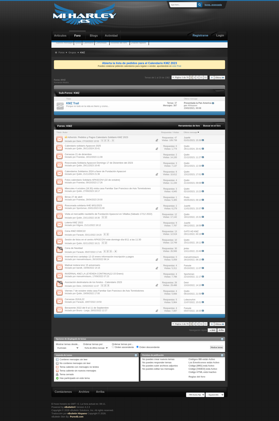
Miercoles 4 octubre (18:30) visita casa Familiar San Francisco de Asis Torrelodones (108, 188)
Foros (61, 52)
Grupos (72, 52)
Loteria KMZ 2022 (74, 222)
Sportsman (81, 208)
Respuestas (166, 132)
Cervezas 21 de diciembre (78, 154)
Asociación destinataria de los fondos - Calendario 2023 (93, 282)
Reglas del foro (197, 376)
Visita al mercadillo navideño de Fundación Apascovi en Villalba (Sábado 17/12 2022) (108, 214)
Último (219, 77)
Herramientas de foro (189, 126)
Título (58, 132)
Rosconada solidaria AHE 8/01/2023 (83, 205)
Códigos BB (195, 359)
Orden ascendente (123, 347)
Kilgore (79, 225)
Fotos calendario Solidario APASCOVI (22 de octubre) (92, 180)
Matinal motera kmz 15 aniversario (82, 265)
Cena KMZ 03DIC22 (75, 231)
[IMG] (199, 365)
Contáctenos (63, 391)
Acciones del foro (118, 43)
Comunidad (101, 43)
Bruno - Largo (82, 310)
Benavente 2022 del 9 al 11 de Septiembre (87, 307)
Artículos (60, 35)
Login (220, 35)
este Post (176, 66)
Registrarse (200, 35)
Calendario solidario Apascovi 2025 (83, 145)
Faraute (80, 235)
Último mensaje (191, 132)
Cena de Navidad (74, 248)
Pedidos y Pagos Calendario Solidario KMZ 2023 (103, 137)
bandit (79, 268)
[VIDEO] (201, 369)
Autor (65, 132)
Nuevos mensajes (64, 43)
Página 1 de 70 (182, 77)
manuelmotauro (83, 259)
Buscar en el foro (212, 126)
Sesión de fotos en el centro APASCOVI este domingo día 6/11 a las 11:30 (103, 239)
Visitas (176, 132)
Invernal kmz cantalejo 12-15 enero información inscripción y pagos (99, 256)
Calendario (88, 43)
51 (205, 77)
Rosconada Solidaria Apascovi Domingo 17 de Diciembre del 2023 (99, 162)
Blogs (94, 35)
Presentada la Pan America (197, 103)
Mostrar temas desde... (68, 344)
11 (201, 77)
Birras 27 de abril (73, 197)
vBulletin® (70, 407)
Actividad (111, 35)
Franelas (80, 157)
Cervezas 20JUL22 (75, 299)
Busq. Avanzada (213, 4)
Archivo (84, 391)
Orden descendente (148, 347)
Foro (77, 35)
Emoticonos (199, 362)
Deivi (78, 141)
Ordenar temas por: (93, 344)
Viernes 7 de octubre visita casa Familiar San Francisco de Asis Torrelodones (104, 290)
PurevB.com (76, 416)
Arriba (221, 330)
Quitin (79, 148)
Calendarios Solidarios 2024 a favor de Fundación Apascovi (95, 171)
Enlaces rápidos (138, 43)
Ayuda (78, 43)
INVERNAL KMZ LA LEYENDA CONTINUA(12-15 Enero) (94, 273)
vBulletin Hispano (77, 413)
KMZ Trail (72, 103)
